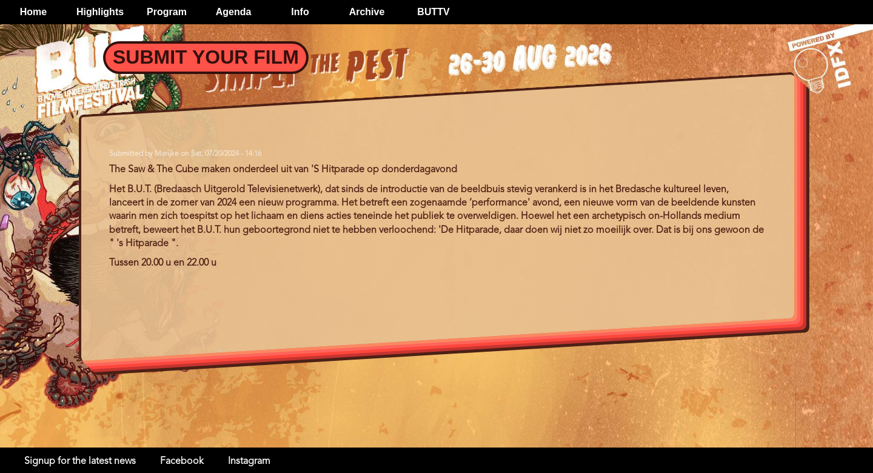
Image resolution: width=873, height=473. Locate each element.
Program (167, 12)
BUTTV (433, 12)
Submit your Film (206, 57)
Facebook (182, 461)
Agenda (234, 12)
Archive (367, 12)
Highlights (100, 12)
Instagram (249, 461)
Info (300, 12)
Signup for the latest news (80, 461)
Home (33, 12)
